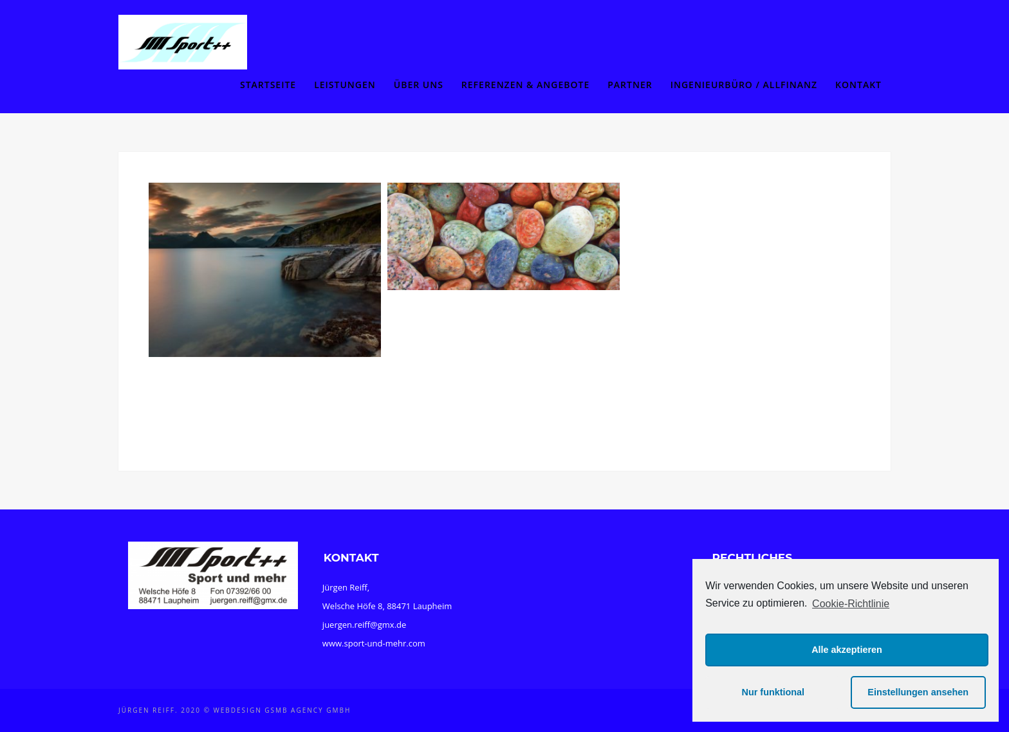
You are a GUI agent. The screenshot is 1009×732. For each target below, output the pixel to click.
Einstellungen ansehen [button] (917, 692)
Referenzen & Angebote (525, 84)
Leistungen (345, 84)
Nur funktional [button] (773, 692)
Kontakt (858, 84)
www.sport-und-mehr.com (373, 643)
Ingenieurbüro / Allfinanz (744, 84)
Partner (629, 84)
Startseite (268, 84)
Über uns (418, 84)
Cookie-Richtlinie (850, 603)
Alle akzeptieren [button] (846, 650)
